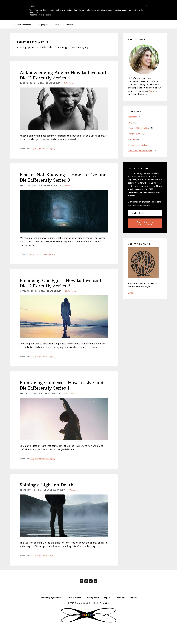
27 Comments (71, 393)
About (151, 91)
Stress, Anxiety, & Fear (138, 145)
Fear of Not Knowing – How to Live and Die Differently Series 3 (63, 177)
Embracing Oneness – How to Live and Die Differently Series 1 (61, 385)
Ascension (132, 116)
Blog (32, 148)
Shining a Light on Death (46, 485)
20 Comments (70, 291)
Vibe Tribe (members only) (140, 150)
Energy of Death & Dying (45, 148)
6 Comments (67, 185)
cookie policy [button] (34, 12)
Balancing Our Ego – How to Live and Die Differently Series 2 (60, 283)
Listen (130, 292)
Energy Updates (135, 133)
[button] (146, 6)
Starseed (132, 139)
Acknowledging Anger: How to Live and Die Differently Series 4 (63, 75)
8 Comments (69, 83)
